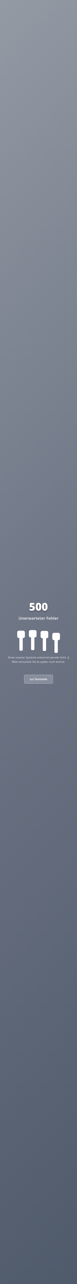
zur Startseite (38, 679)
